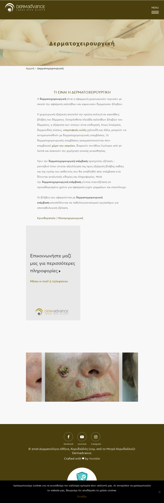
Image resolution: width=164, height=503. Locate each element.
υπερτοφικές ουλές (74, 130)
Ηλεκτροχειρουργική (70, 218)
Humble (94, 458)
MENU (155, 10)
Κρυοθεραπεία (46, 218)
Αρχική (30, 68)
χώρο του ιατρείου (63, 145)
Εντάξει (82, 496)
